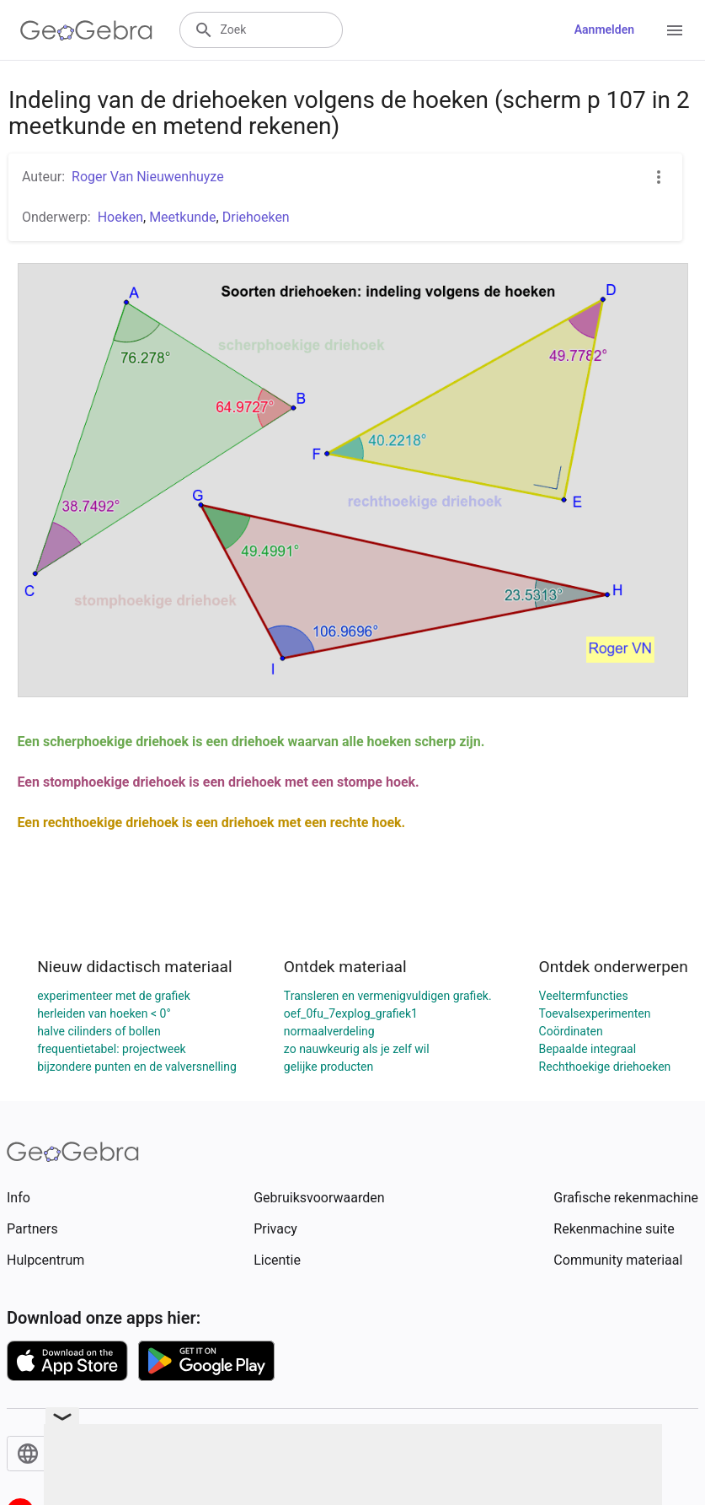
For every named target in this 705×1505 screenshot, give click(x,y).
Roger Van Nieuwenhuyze (148, 177)
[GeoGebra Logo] (86, 30)
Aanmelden (604, 29)
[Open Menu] (675, 30)
